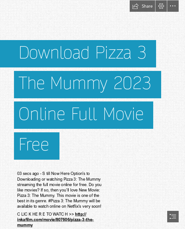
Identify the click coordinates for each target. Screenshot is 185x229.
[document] (92, 114)
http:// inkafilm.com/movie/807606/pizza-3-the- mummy (55, 219)
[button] (142, 6)
